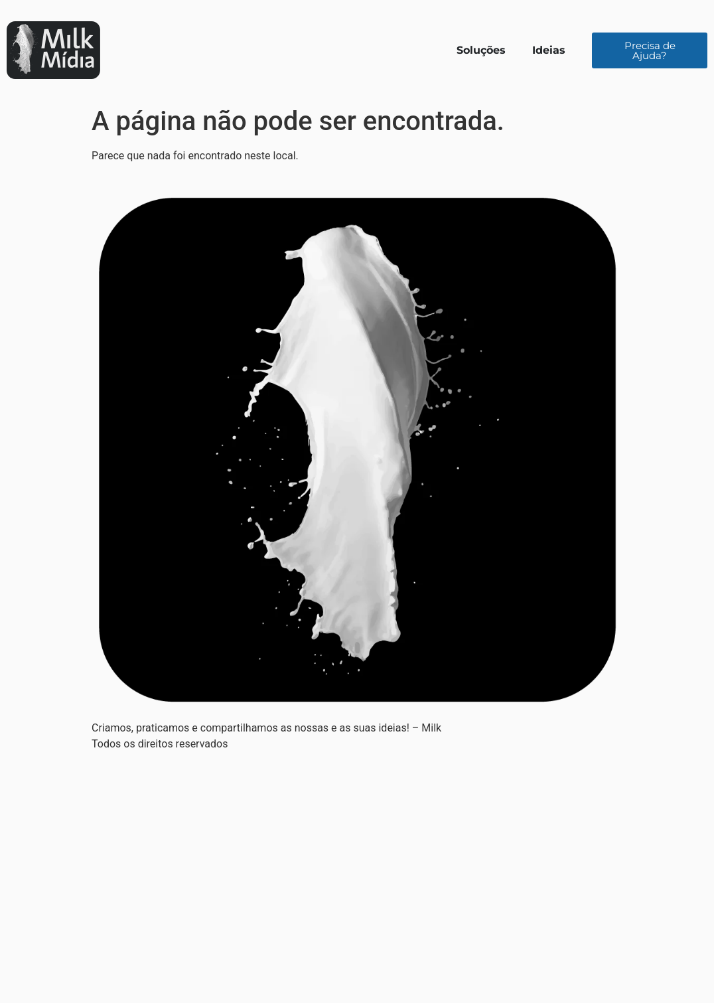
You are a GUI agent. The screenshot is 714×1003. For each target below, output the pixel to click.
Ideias (548, 50)
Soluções (481, 50)
